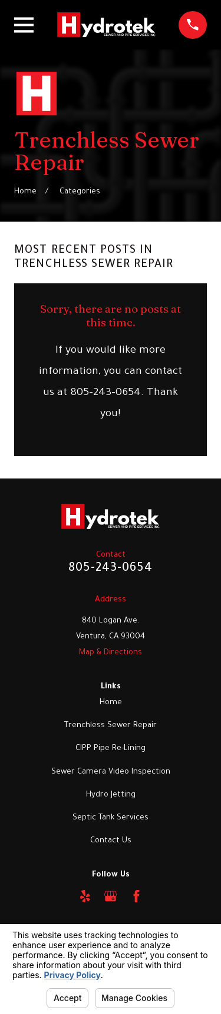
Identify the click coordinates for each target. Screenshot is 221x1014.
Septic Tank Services (110, 818)
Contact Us (110, 840)
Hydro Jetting (111, 795)
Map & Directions (110, 652)
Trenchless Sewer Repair (110, 725)
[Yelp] (85, 896)
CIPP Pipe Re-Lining (110, 748)
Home (111, 702)
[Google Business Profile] (110, 896)
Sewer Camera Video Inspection (110, 772)
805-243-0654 (110, 569)
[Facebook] (136, 896)
